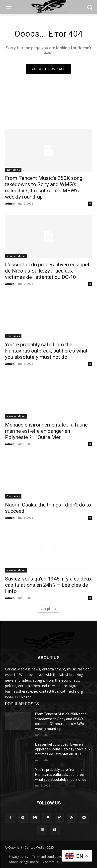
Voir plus (49, 609)
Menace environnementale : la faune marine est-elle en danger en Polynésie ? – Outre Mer (46, 431)
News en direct (15, 256)
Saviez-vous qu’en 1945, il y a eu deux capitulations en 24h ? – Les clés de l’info (48, 585)
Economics (13, 169)
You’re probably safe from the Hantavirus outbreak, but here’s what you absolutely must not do (46, 351)
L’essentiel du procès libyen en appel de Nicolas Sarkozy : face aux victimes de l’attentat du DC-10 (47, 271)
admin (10, 203)
